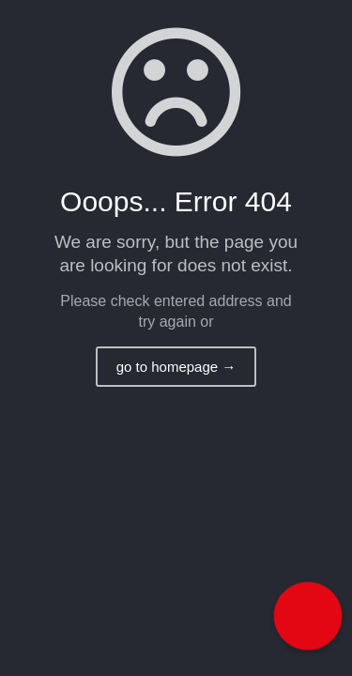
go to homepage (176, 367)
